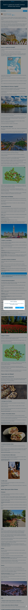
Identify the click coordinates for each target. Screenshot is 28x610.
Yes (19, 307)
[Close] (23, 301)
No (8, 307)
